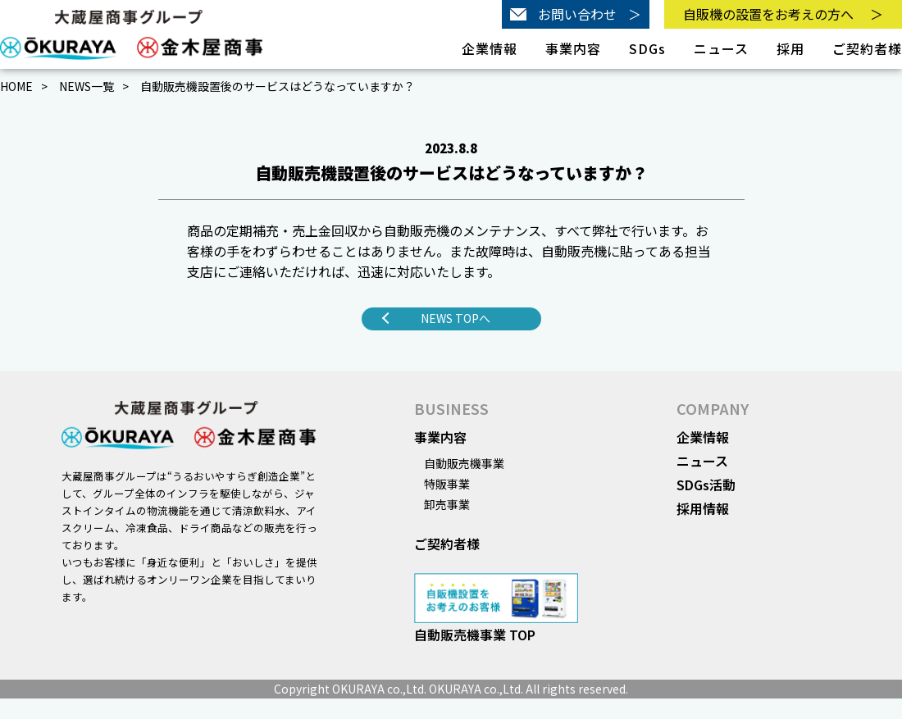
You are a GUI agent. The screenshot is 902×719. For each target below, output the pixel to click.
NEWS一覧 (86, 86)
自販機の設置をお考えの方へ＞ (783, 14)
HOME (16, 86)
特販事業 (447, 484)
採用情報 (702, 508)
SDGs (647, 48)
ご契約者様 (867, 48)
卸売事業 (447, 504)
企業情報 (702, 437)
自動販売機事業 (464, 463)
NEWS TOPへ (455, 318)
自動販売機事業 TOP (474, 634)
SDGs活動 (706, 484)
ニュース (721, 48)
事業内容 (440, 437)
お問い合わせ (575, 14)
